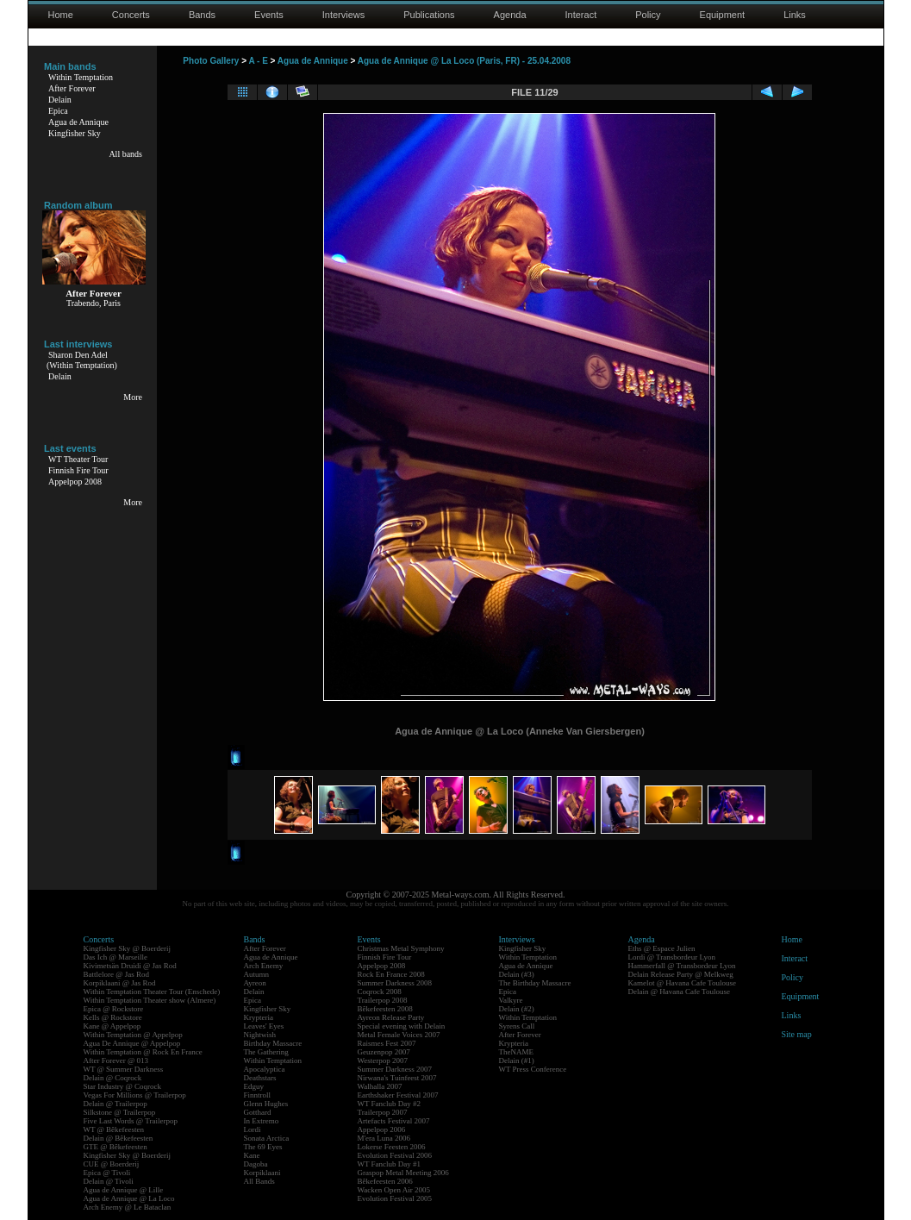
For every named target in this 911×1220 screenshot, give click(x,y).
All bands (125, 154)
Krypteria (258, 1017)
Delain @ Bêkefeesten (118, 1138)
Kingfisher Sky (74, 133)
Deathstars (260, 1077)
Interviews (343, 14)
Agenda (510, 14)
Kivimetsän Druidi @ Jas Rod (130, 965)
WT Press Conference (533, 1069)
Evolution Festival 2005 (395, 1198)
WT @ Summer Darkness (124, 1069)
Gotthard (257, 1112)
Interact (581, 14)
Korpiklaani (262, 1172)
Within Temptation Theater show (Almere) (150, 1000)
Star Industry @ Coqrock (123, 1086)
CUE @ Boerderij (112, 1164)
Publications (428, 14)
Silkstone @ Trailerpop (120, 1112)
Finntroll (257, 1095)
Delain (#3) (516, 974)
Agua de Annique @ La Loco (129, 1198)
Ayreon (255, 983)
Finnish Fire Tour (78, 470)
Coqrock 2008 (380, 991)
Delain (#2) (516, 1008)
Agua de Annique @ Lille (124, 1190)
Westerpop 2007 (383, 1060)
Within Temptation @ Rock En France (143, 1052)
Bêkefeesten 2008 (385, 1008)
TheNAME (516, 1052)
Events (269, 14)
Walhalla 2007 (380, 1086)
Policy (647, 14)
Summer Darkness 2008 (395, 983)
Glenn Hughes (266, 1103)
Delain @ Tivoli (109, 1181)
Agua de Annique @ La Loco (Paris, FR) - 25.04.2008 (464, 61)
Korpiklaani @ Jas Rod (120, 983)
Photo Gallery (211, 61)
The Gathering (266, 1052)
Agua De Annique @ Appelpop (132, 1043)
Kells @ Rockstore (113, 1017)
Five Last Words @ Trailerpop (131, 1121)
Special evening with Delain (402, 1026)
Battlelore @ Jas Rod (117, 974)
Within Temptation (80, 77)
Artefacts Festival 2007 (394, 1121)
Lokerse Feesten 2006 (392, 1146)
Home (60, 14)
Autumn (257, 974)
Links (794, 14)
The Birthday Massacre (535, 983)
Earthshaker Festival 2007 (398, 1095)
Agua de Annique (78, 122)
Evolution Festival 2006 (395, 1155)
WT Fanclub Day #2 (389, 1103)
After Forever (72, 88)
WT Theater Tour (78, 459)
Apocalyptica (264, 1069)
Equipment (723, 14)
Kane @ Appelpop (112, 1026)
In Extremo (261, 1121)
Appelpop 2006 (382, 1129)
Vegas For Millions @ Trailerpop (135, 1095)
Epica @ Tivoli (107, 1172)
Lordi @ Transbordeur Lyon (672, 957)
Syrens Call (517, 1026)
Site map (797, 1034)
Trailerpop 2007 (383, 1112)
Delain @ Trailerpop (115, 1103)
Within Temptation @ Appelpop (133, 1034)
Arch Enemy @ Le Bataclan (128, 1207)
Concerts (131, 14)
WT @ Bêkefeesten (114, 1129)
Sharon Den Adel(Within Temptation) (82, 360)
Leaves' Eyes (264, 1026)
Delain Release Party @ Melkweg (680, 974)
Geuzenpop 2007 (384, 1052)
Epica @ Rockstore (114, 1008)
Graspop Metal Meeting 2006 (403, 1172)
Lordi (252, 1129)
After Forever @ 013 (116, 1060)
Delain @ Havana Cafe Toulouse (679, 991)
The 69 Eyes (263, 1146)
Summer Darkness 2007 (395, 1069)
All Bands (259, 1181)
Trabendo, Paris (93, 303)
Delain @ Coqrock (113, 1077)
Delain (60, 99)
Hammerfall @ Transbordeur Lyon (682, 965)
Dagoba (256, 1164)
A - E (257, 61)
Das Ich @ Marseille (116, 957)
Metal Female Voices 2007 (399, 1034)
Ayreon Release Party (391, 1017)
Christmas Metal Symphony (401, 948)
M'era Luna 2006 (384, 1138)
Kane (252, 1155)
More (132, 397)
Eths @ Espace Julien (662, 948)
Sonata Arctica (267, 1138)
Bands (202, 14)
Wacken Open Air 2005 (394, 1190)
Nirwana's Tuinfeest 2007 (397, 1077)
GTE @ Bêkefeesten (115, 1146)
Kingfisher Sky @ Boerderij (128, 948)
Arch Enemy (264, 965)
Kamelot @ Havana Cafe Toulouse (682, 983)
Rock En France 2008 (391, 974)
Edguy (254, 1086)
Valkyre (511, 1000)
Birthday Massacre (273, 1043)
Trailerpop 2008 (383, 1000)
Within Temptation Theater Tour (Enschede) (152, 991)
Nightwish (260, 1034)
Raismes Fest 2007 (387, 1043)
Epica (58, 111)
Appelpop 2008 (75, 481)
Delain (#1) (516, 1060)
